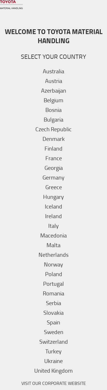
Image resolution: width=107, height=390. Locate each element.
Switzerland (53, 341)
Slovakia (53, 312)
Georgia (54, 168)
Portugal (53, 283)
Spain (53, 322)
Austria (53, 81)
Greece (53, 187)
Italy (53, 226)
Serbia (53, 303)
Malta (53, 245)
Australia (53, 71)
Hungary (53, 197)
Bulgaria (53, 119)
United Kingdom (53, 370)
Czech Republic (53, 129)
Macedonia (53, 235)
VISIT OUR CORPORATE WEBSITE (53, 383)
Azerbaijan (53, 90)
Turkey (53, 351)
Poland (53, 274)
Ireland (53, 216)
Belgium (53, 100)
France (53, 158)
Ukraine (53, 361)
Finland (53, 148)
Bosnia (53, 110)
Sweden (53, 332)
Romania (53, 293)
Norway (53, 264)
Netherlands (53, 254)
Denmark (54, 139)
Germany (53, 177)
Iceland (53, 206)
